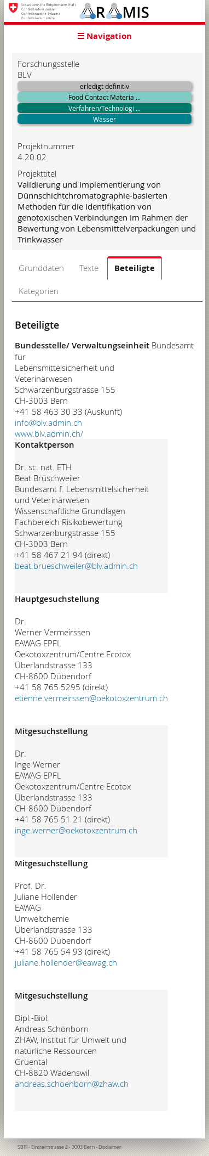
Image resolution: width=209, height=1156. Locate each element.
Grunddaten (41, 267)
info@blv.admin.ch (48, 422)
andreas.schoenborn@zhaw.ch (72, 1083)
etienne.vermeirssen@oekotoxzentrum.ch (91, 697)
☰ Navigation (104, 36)
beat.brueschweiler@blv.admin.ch (76, 565)
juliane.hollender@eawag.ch (66, 962)
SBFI (22, 1147)
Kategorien (39, 290)
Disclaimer (109, 1147)
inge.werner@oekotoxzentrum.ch (76, 830)
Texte (88, 267)
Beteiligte (134, 268)
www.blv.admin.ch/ (49, 433)
